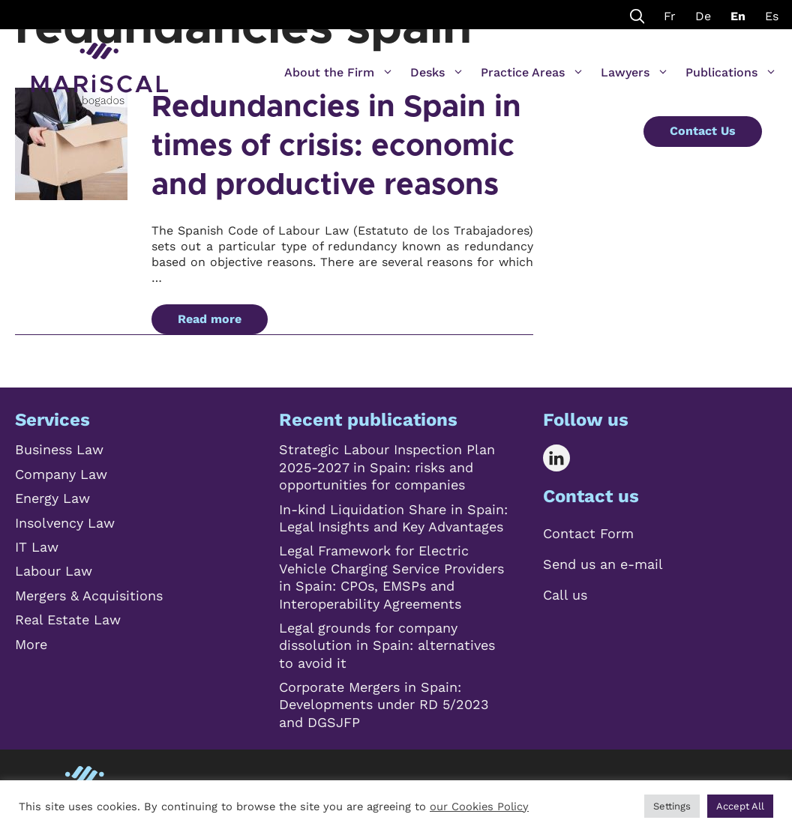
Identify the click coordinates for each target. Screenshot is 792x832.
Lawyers (635, 72)
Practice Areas (532, 72)
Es (771, 16)
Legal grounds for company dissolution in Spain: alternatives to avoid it (387, 645)
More (31, 644)
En (738, 16)
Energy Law (52, 498)
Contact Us (703, 131)
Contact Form (588, 533)
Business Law (59, 449)
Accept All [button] (740, 806)
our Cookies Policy (479, 806)
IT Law (36, 547)
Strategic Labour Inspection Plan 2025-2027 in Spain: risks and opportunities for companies (387, 466)
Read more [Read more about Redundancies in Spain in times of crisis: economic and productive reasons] (210, 319)
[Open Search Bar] (637, 14)
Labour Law (53, 571)
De (703, 16)
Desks (437, 72)
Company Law (61, 474)
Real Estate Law (68, 619)
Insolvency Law (65, 523)
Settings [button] (672, 806)
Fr (670, 16)
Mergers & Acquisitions (89, 595)
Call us (565, 595)
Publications (731, 72)
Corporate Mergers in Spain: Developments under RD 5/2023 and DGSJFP (384, 704)
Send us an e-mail (603, 564)
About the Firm (339, 72)
